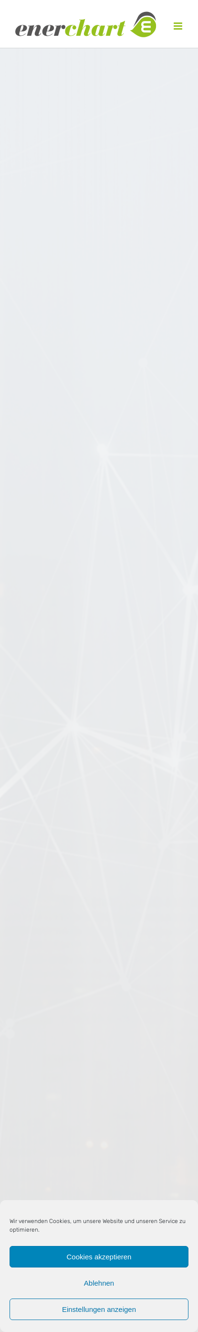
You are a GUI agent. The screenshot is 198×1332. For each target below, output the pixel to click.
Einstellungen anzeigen (99, 1309)
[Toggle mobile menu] (179, 26)
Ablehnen (99, 1283)
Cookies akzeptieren (99, 1257)
